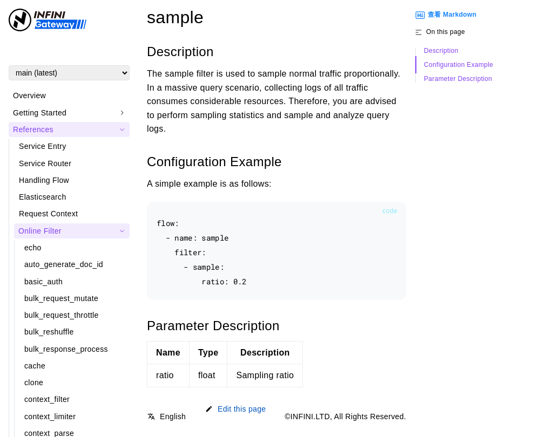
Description (441, 50)
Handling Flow (44, 180)
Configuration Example (458, 65)
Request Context (48, 213)
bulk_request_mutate (61, 298)
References (33, 129)
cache (34, 365)
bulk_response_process (66, 349)
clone (33, 382)
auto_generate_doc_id (63, 264)
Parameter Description (458, 79)
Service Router (45, 163)
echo (33, 247)
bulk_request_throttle (61, 315)
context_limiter (50, 416)
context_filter (47, 399)
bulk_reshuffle (49, 331)
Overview (29, 95)
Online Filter (40, 231)
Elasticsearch (42, 197)
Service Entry (42, 146)
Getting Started (39, 112)
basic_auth (43, 281)
